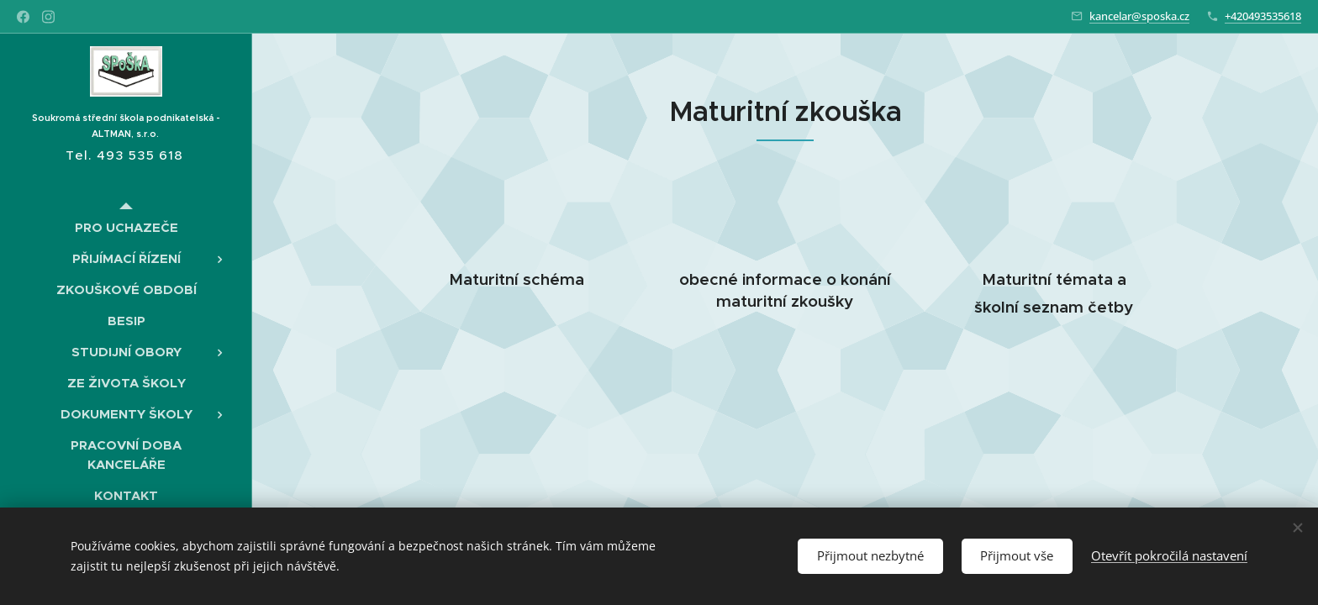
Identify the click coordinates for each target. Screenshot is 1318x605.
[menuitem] (126, 227)
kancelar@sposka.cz (1139, 16)
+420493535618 (1263, 16)
